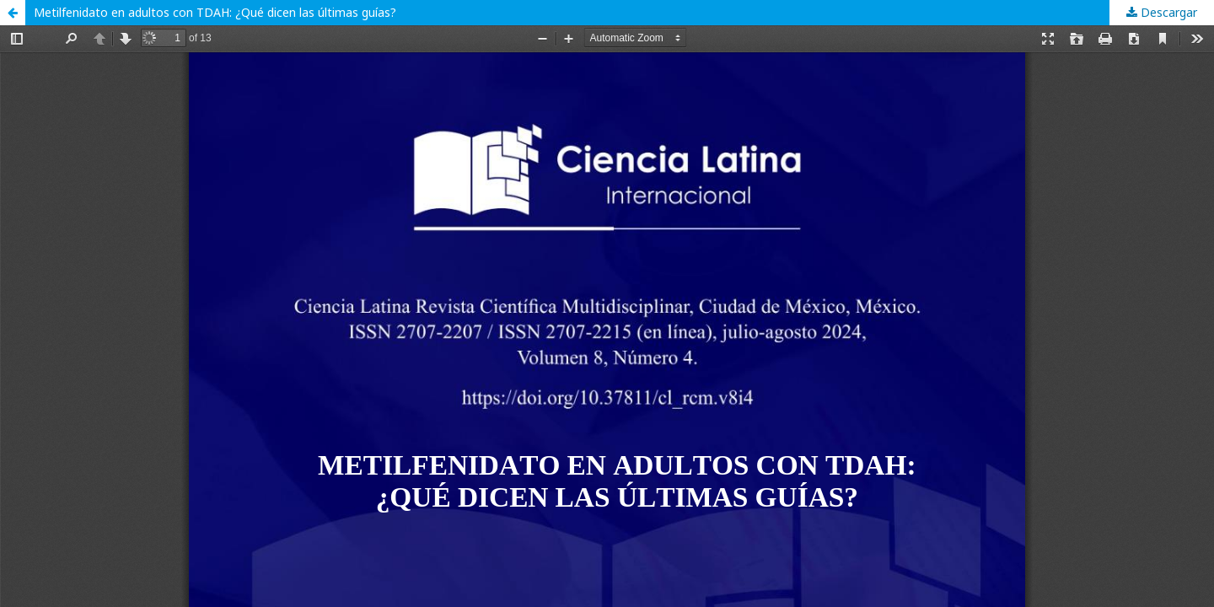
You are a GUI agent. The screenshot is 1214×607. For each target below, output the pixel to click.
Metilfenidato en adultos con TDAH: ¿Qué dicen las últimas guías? (215, 12)
